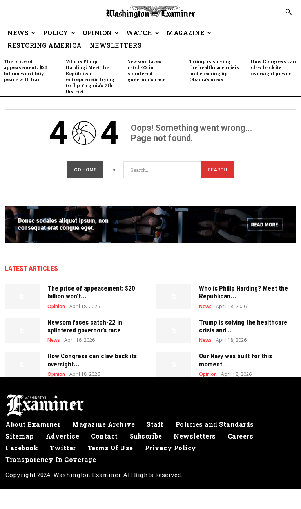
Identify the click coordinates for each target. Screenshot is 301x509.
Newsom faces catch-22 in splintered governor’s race (146, 70)
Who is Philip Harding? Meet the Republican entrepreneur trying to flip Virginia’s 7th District (90, 76)
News (205, 306)
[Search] (217, 169)
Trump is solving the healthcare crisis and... (243, 326)
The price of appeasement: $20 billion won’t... (91, 292)
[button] (288, 12)
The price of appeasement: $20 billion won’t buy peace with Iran (25, 70)
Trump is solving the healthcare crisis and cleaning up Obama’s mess (214, 70)
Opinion (56, 306)
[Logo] (150, 406)
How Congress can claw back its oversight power (273, 67)
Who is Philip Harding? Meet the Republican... (243, 292)
